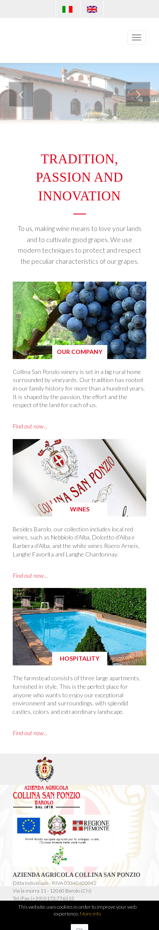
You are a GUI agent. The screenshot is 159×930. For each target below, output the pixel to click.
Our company (79, 351)
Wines (79, 509)
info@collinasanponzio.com (42, 906)
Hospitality (79, 658)
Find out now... (30, 426)
